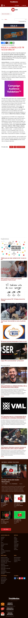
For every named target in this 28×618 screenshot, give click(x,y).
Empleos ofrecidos (17, 557)
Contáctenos (3, 581)
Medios (15, 537)
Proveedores (3, 569)
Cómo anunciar (3, 580)
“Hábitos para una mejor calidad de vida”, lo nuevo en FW (13, 258)
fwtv (11, 147)
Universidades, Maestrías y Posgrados (5, 573)
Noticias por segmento (6, 13)
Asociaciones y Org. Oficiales (6, 561)
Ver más (2, 396)
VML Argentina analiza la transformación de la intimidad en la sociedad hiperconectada (13, 417)
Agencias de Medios (4, 557)
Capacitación (16, 545)
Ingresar (23, 5)
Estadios (2, 549)
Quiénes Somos (3, 577)
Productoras (3, 567)
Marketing (3, 564)
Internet (2, 545)
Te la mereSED (3, 502)
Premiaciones (16, 544)
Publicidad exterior (4, 544)
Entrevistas (16, 546)
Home (2, 19)
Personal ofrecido (17, 560)
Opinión (15, 548)
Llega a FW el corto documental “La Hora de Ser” (12, 361)
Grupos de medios (4, 563)
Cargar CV (16, 561)
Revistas (2, 538)
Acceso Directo (21, 147)
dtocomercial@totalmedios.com (10, 606)
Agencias (15, 542)
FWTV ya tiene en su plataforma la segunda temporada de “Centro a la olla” (11, 279)
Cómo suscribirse (4, 579)
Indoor (2, 546)
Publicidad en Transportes (5, 550)
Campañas (15, 540)
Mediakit (2, 583)
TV (1, 541)
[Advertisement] (14, 165)
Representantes (4, 571)
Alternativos (3, 552)
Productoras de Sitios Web (5, 568)
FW (15, 147)
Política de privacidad (14, 600)
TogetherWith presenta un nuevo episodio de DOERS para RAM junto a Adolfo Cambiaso (13, 448)
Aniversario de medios (5, 560)
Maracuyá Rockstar (17, 519)
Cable (2, 540)
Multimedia (16, 549)
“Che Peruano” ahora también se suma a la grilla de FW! (13, 321)
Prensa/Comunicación (4, 565)
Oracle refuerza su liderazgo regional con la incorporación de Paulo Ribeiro (14, 386)
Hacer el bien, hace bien (18, 502)
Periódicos (3, 537)
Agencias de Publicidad (5, 558)
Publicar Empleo (17, 558)
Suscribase (16, 5)
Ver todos (6, 529)
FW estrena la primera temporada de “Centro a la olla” (14, 341)
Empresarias (16, 541)
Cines (2, 548)
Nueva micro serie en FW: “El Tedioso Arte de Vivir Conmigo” (13, 299)
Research (15, 538)
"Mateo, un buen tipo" (5, 519)
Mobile (2, 553)
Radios (2, 542)
